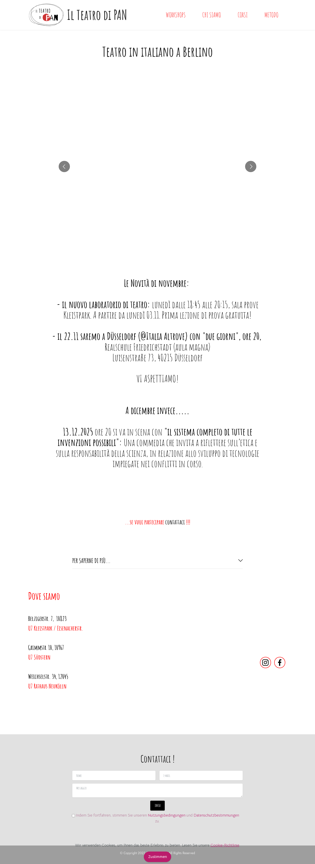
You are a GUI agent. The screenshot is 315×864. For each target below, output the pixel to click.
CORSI (243, 15)
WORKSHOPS (176, 15)
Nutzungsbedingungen (166, 815)
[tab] (157, 561)
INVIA (158, 805)
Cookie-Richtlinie (225, 854)
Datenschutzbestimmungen (216, 815)
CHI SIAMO (211, 15)
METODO (271, 15)
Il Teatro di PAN (97, 15)
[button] (64, 174)
